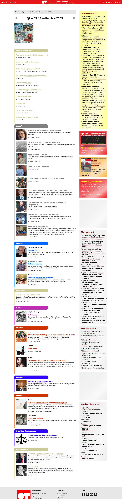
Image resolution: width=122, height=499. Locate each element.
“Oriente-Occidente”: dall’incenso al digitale (47, 402)
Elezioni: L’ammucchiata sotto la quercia (46, 454)
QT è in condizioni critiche (91, 148)
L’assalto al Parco (24, 96)
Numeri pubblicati (24, 12)
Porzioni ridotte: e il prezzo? (40, 277)
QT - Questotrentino (89, 340)
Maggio (93, 444)
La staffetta (33, 466)
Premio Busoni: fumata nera (40, 381)
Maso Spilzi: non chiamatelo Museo (43, 214)
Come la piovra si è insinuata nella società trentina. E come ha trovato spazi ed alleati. (94, 57)
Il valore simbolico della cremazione (32, 76)
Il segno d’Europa (35, 418)
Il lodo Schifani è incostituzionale (43, 435)
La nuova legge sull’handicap (28, 89)
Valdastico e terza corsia (27, 117)
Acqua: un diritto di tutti (38, 166)
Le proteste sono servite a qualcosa (44, 142)
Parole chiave (61, 495)
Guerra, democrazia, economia (96, 163)
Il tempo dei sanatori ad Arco (92, 366)
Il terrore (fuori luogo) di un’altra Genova (46, 178)
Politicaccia (33, 315)
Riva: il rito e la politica (38, 226)
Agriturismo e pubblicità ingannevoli (32, 55)
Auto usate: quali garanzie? (28, 69)
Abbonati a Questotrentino (91, 182)
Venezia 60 (33, 348)
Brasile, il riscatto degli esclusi (92, 346)
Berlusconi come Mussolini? (28, 295)
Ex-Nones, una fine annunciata (93, 368)
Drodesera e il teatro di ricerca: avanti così (46, 360)
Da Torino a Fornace (25, 110)
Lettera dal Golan (24, 82)
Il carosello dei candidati (90, 348)
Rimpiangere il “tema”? (38, 154)
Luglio (93, 434)
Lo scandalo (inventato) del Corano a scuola (47, 190)
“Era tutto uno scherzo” (90, 351)
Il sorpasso (20, 103)
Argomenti (60, 497)
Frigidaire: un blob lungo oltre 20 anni (44, 130)
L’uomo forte (34, 250)
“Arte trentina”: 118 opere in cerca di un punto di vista (51, 335)
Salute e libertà (35, 264)
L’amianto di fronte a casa (27, 62)
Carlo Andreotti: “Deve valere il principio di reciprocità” (47, 203)
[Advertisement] (93, 214)
